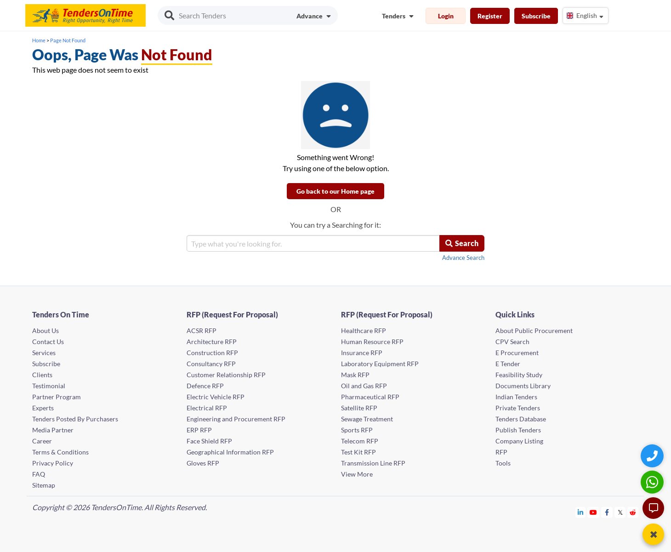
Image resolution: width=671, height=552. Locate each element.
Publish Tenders (518, 430)
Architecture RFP (212, 341)
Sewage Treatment (367, 419)
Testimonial (48, 386)
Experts (43, 408)
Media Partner (53, 430)
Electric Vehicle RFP (216, 397)
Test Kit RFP (358, 452)
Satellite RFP (359, 408)
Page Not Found (67, 40)
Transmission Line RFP (373, 463)
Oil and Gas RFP (364, 386)
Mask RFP (355, 375)
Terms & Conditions (60, 452)
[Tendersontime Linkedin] (580, 512)
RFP (501, 452)
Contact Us (48, 341)
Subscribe (536, 16)
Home (38, 40)
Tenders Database (520, 419)
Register (490, 16)
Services (44, 352)
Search (461, 243)
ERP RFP (199, 430)
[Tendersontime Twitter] (620, 512)
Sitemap (43, 485)
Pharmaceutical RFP (370, 397)
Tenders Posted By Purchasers (75, 419)
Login (446, 16)
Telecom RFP (359, 441)
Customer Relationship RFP (226, 375)
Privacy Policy (52, 463)
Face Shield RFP (209, 441)
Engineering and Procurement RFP (236, 419)
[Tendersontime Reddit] (633, 512)
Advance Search (463, 257)
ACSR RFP (201, 330)
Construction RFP (212, 352)
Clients (42, 375)
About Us (45, 330)
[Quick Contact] (653, 455)
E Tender (507, 364)
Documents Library (523, 386)
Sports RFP (357, 430)
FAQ (38, 474)
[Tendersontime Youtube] (593, 512)
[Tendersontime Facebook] (607, 512)
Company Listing (519, 441)
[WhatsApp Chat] (653, 482)
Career (42, 441)
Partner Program (56, 397)
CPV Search (512, 341)
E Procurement (517, 352)
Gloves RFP (203, 463)
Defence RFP (205, 386)
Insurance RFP (361, 352)
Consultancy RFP (211, 364)
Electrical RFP (207, 408)
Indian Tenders (516, 397)
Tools (503, 463)
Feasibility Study (518, 375)
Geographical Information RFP (230, 452)
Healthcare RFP (363, 330)
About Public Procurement (534, 330)
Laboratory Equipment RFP (380, 364)
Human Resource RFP (372, 341)
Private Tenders (517, 408)
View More (357, 474)
